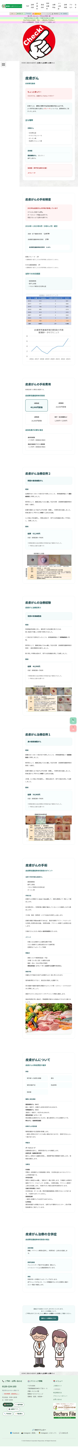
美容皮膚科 (47, 6)
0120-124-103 (9, 1386)
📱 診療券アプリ (13, 1409)
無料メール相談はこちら (48, 1318)
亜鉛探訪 (55, 13)
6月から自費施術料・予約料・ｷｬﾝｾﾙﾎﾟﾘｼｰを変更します (39, 22)
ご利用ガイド (57, 1386)
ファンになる (46, 13)
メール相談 (59, 6)
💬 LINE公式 (63, 1433)
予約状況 (28, 13)
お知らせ (13, 13)
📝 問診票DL (19, 1413)
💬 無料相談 (19, 1404)
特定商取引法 (57, 1392)
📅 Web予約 (8, 1404)
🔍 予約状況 (7, 1413)
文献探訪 (64, 13)
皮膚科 (37, 6)
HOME (24, 63)
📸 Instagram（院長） (29, 1433)
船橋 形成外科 (31, 63)
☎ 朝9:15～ (20, 13)
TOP (27, 6)
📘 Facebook (14, 1433)
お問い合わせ (57, 1399)
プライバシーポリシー (60, 1396)
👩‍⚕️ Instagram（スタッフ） (48, 1433)
